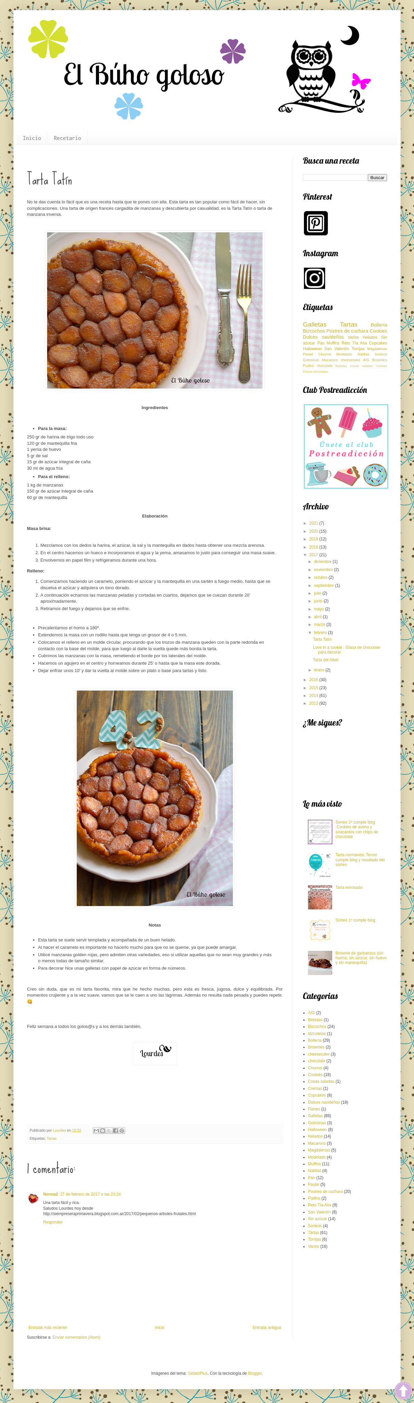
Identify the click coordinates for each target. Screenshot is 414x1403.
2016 (314, 679)
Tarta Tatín (322, 639)
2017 (314, 555)
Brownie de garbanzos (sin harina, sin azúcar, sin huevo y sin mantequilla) (361, 958)
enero (319, 670)
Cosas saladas (361, 366)
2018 (314, 547)
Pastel (308, 354)
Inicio (32, 138)
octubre (321, 577)
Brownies (379, 360)
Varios (353, 337)
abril (318, 616)
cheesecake (350, 360)
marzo (320, 624)
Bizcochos (314, 331)
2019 (314, 539)
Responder (53, 1222)
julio (318, 593)
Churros (324, 354)
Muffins (332, 343)
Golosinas (311, 360)
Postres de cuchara (347, 331)
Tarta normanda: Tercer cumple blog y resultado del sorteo (360, 860)
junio (319, 601)
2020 (314, 531)
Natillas (363, 354)
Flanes (308, 371)
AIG (366, 360)
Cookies (378, 331)
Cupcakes (378, 343)
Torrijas (358, 348)
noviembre (324, 569)
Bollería (379, 325)
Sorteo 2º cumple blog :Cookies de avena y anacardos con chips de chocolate (357, 829)
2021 (314, 523)
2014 (314, 695)
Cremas (381, 366)
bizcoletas (320, 371)
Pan (320, 343)
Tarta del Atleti (325, 660)
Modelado (344, 354)
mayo (319, 609)
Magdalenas (377, 349)
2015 (314, 688)
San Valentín (336, 348)
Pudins (308, 366)
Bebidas (341, 366)
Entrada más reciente (48, 1327)
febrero (321, 632)
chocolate (325, 366)
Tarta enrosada (349, 887)
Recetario (67, 138)
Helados (370, 337)
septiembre (324, 585)
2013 (314, 703)
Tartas (52, 1138)
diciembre (323, 561)
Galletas (314, 324)
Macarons (330, 360)
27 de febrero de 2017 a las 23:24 (90, 1194)
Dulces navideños (323, 337)
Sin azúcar (317, 1218)
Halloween (312, 348)
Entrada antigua (266, 1327)
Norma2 (50, 1194)
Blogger (255, 1373)
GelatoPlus (198, 1373)
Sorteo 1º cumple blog (355, 920)
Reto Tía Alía (354, 343)
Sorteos (381, 354)
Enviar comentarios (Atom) (76, 1337)
